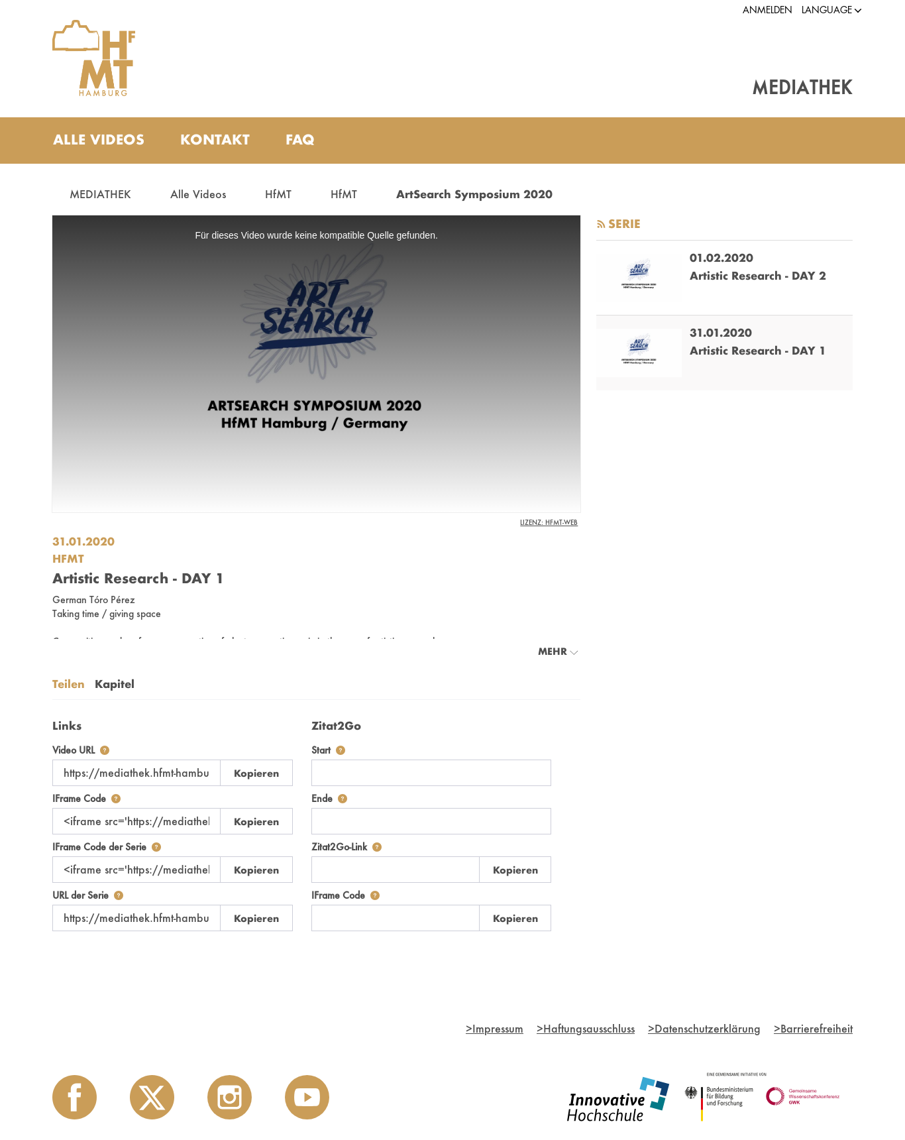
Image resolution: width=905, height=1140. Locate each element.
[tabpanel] (316, 822)
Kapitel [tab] (114, 684)
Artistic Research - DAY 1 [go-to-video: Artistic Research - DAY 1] (758, 350)
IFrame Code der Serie (106, 847)
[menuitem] (98, 140)
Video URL (80, 750)
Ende (329, 798)
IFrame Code (86, 798)
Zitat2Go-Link (346, 847)
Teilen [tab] (68, 684)
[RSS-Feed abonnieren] (601, 224)
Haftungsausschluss (586, 1028)
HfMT (278, 194)
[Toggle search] (829, 140)
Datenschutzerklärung (704, 1028)
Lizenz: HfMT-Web (549, 522)
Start (328, 750)
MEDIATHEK (100, 194)
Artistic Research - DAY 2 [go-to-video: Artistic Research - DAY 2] (758, 275)
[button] (827, 10)
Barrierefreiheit (813, 1028)
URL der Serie (87, 895)
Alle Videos (198, 194)
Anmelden (767, 10)
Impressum (494, 1028)
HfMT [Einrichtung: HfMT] (68, 558)
